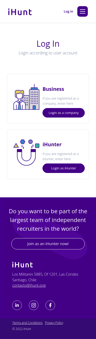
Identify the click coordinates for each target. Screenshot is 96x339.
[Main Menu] (82, 11)
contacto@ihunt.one (29, 285)
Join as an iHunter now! (48, 243)
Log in (68, 11)
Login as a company (64, 112)
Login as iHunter (63, 168)
